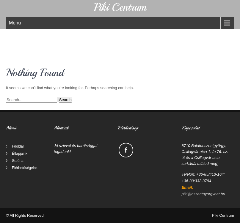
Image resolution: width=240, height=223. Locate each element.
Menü (15, 22)
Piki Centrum (120, 7)
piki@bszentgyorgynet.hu (203, 194)
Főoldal (17, 146)
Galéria (17, 161)
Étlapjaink (19, 153)
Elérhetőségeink (24, 168)
